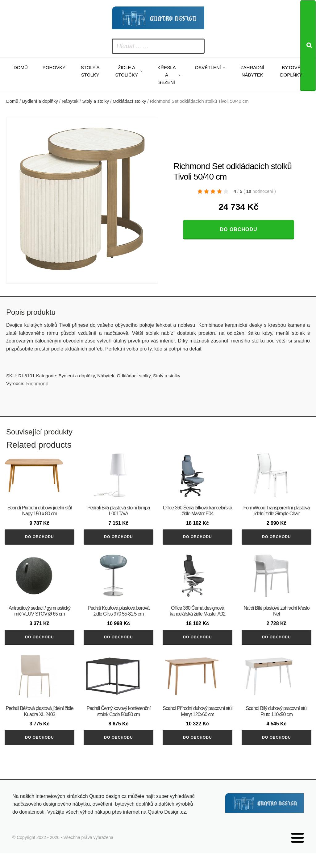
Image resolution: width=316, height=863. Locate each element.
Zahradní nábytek (252, 71)
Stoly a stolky (90, 71)
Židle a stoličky (126, 71)
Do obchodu (238, 229)
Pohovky (54, 67)
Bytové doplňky (291, 71)
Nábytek (70, 101)
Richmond (37, 383)
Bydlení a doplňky (40, 101)
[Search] (308, 45)
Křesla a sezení (166, 75)
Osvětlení (208, 67)
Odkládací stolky (129, 101)
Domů (21, 67)
